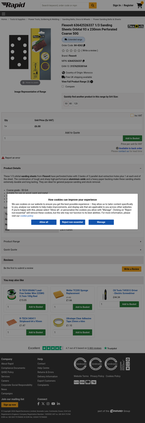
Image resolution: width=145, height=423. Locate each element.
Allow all (44, 222)
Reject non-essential (72, 222)
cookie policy (26, 216)
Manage (101, 222)
